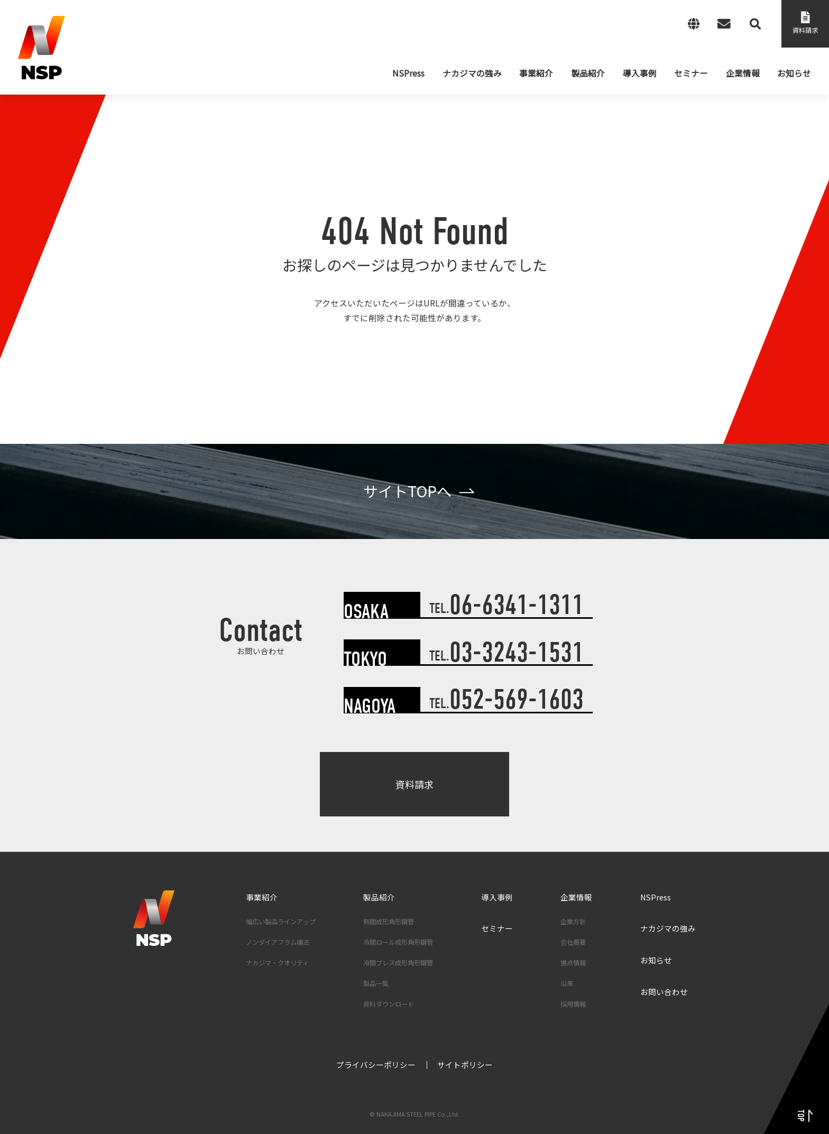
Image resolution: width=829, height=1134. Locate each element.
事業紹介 (262, 897)
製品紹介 (379, 897)
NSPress (655, 897)
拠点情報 (573, 963)
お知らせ (656, 959)
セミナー (497, 928)
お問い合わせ (664, 991)
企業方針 (573, 921)
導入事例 (497, 897)
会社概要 (573, 942)
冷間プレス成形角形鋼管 (398, 963)
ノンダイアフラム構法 (277, 942)
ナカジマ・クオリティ (277, 963)
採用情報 (573, 1004)
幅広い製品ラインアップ (281, 921)
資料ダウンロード (388, 1004)
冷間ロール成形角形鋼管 (398, 942)
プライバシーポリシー (376, 1064)
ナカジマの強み (668, 928)
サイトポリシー (465, 1064)
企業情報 (576, 897)
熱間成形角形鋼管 (388, 921)
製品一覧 (376, 983)
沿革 (566, 983)
